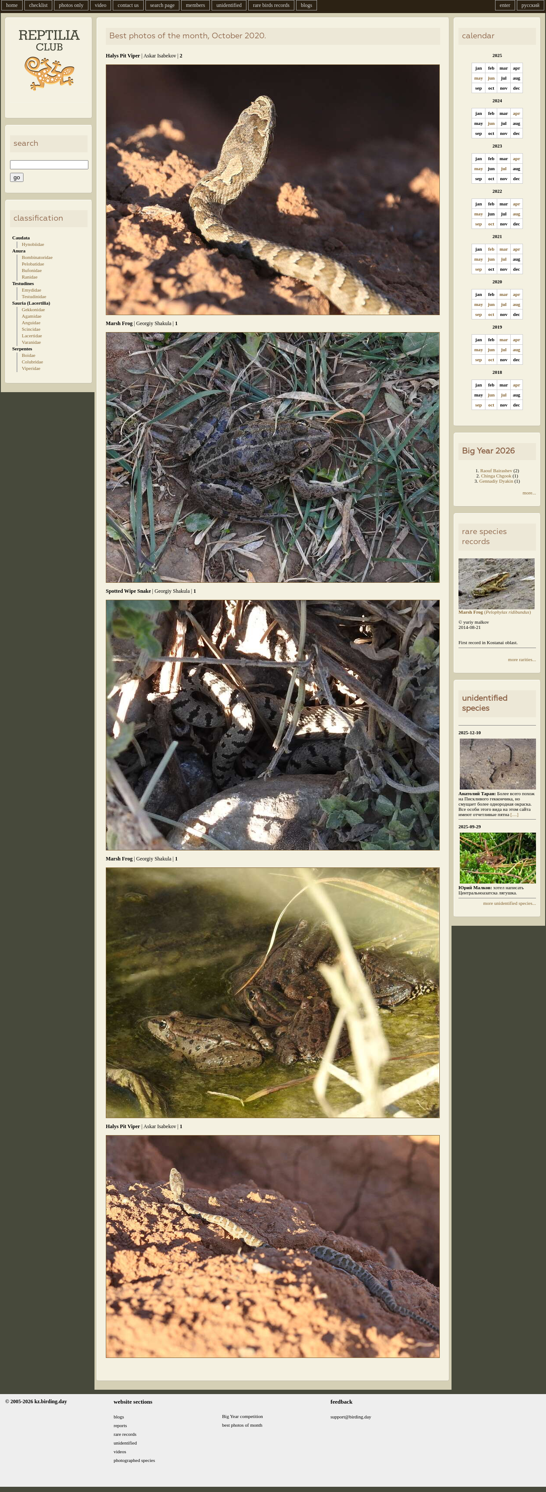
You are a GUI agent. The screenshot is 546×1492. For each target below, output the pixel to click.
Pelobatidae (33, 263)
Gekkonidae (33, 309)
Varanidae (31, 342)
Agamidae (31, 316)
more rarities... (522, 659)
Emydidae (31, 289)
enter (505, 5)
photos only (71, 5)
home (12, 5)
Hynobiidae (33, 244)
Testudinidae (34, 296)
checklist (38, 5)
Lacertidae (32, 335)
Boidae (28, 355)
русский (530, 5)
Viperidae (31, 368)
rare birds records (271, 5)
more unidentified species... (509, 903)
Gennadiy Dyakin (496, 481)
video (101, 5)
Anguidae (31, 322)
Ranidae (29, 276)
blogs (306, 5)
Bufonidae (32, 270)
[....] (514, 814)
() (496, 610)
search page (162, 5)
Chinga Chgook (496, 475)
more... (529, 492)
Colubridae (32, 361)
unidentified (229, 5)
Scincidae (31, 329)
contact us (128, 5)
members (195, 5)
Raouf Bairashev (496, 470)
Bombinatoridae (37, 257)
